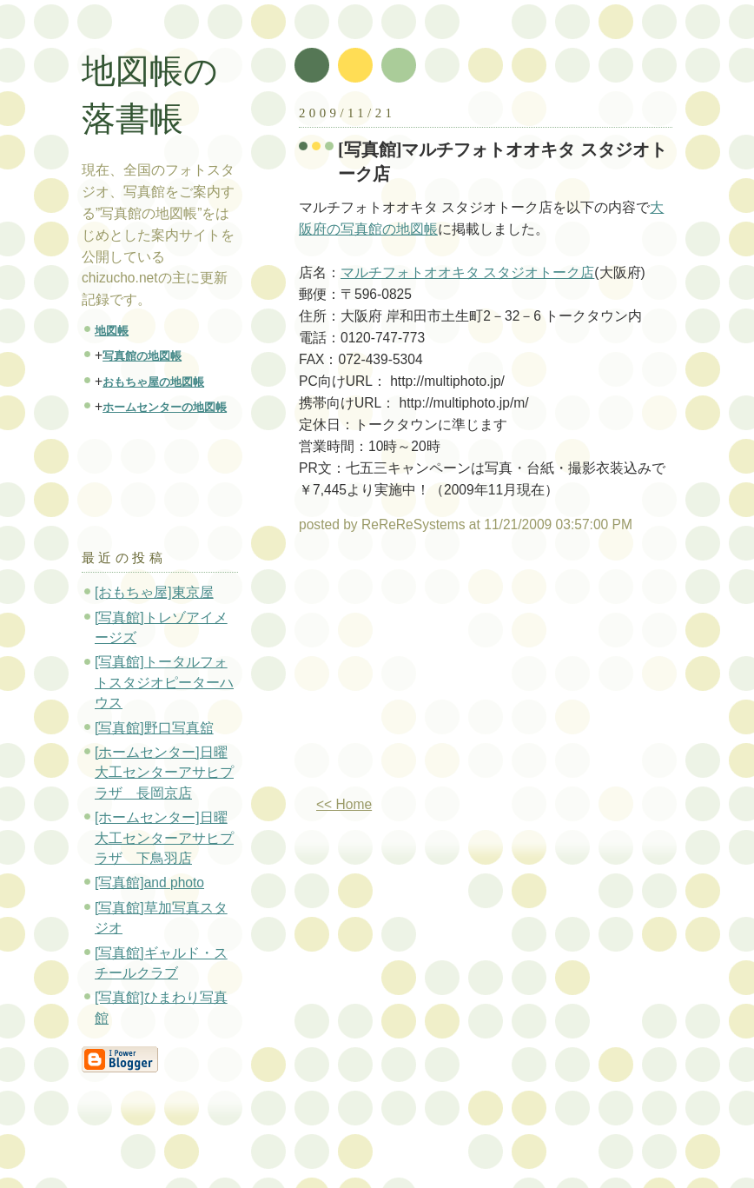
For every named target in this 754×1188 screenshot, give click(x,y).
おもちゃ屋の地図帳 (153, 381)
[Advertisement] (445, 671)
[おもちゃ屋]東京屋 (154, 592)
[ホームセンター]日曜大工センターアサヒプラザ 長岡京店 (164, 772)
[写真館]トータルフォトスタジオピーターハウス (164, 682)
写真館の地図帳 (142, 355)
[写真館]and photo (149, 882)
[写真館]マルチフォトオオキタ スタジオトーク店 (502, 161)
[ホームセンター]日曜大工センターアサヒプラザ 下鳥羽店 (164, 838)
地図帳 (112, 330)
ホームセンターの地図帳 (165, 407)
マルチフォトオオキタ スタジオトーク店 (467, 272)
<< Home (344, 804)
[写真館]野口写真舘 (154, 727)
